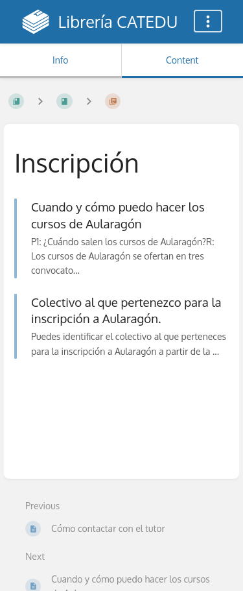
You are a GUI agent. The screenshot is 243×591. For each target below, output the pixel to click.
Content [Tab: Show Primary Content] (182, 60)
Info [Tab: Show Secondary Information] (60, 60)
